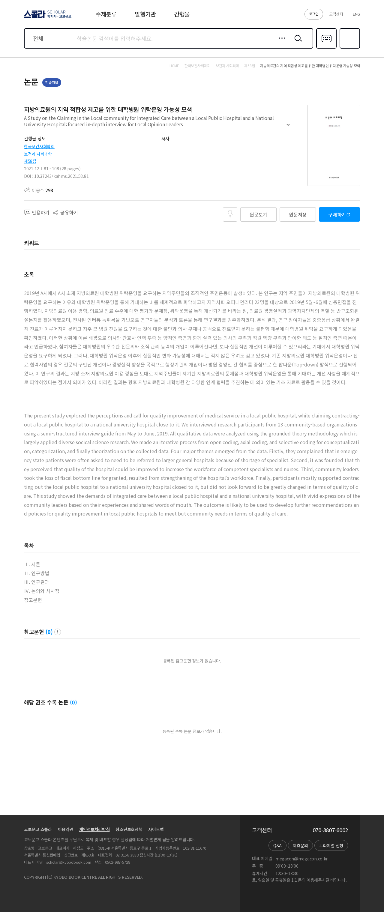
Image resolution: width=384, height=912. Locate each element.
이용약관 (65, 829)
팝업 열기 (57, 632)
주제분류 (106, 14)
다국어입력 (326, 48)
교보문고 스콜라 (38, 829)
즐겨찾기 (349, 48)
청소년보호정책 (129, 829)
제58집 (30, 161)
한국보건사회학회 (39, 146)
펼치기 (288, 127)
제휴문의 (300, 845)
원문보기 (258, 214)
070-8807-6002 (330, 830)
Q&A (277, 845)
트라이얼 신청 (331, 845)
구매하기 (337, 214)
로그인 (314, 13)
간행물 (182, 14)
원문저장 (298, 214)
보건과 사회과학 (38, 154)
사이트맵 (156, 829)
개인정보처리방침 (94, 829)
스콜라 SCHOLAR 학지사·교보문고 (47, 17)
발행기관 (145, 14)
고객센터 (336, 14)
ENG (356, 14)
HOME (174, 66)
